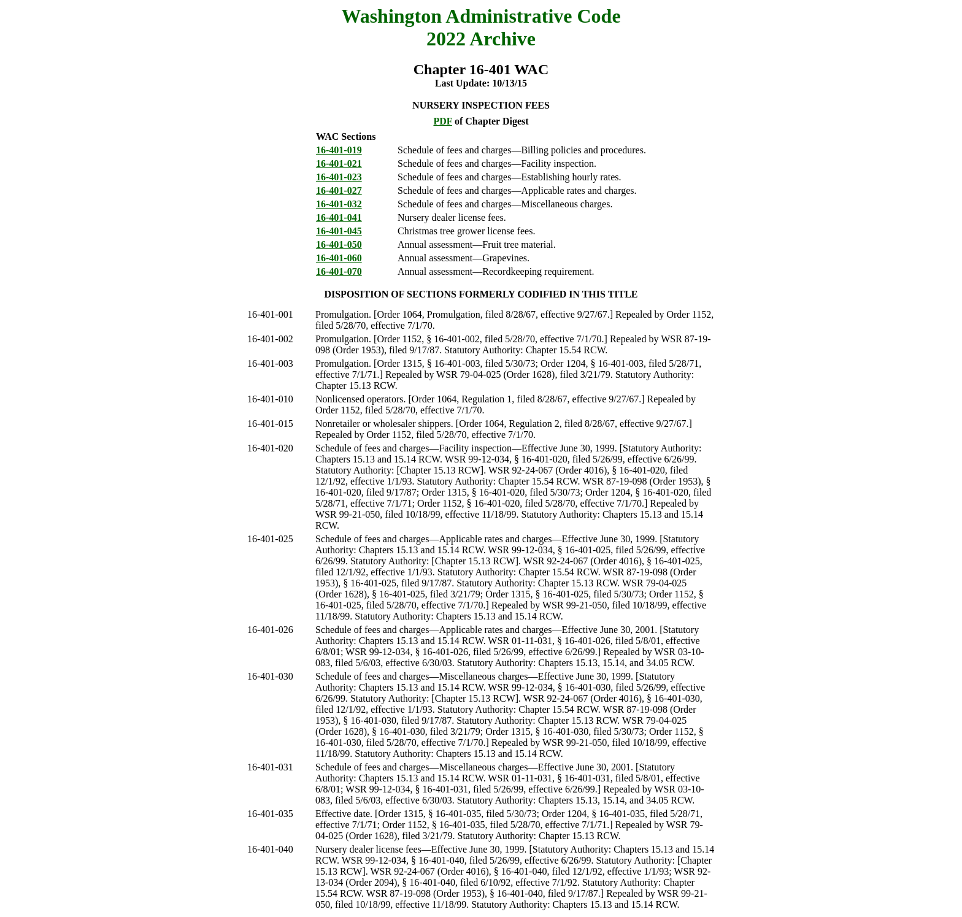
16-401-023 (339, 177)
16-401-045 (339, 231)
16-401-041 (339, 217)
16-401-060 (339, 258)
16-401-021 (339, 163)
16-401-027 (339, 190)
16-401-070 (339, 271)
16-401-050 (339, 244)
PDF (442, 121)
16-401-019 (339, 150)
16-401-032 (339, 204)
